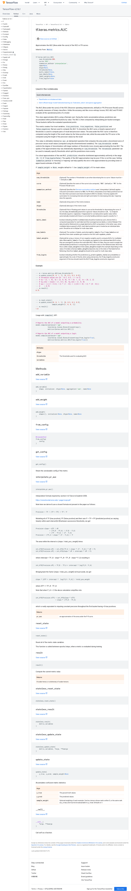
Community (73, 3)
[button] (14, 21)
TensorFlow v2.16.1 (11, 9)
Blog (32, 866)
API (47, 24)
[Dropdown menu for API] (49, 2)
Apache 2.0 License (37, 845)
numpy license (47, 847)
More (38, 14)
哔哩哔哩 (34, 876)
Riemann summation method (86, 189)
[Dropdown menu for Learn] (39, 2)
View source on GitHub (47, 39)
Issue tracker (85, 866)
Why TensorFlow (90, 3)
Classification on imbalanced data (50, 99)
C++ (23, 14)
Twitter (33, 873)
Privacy (40, 889)
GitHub (124, 3)
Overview (6, 14)
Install (27, 3)
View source (40, 379)
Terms (33, 889)
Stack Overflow (86, 873)
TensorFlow (39, 24)
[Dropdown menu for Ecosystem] (64, 2)
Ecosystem (58, 3)
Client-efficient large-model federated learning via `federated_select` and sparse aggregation (70, 103)
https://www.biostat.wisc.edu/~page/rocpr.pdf (53, 500)
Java (31, 14)
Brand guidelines (86, 876)
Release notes (86, 870)
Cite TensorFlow (86, 880)
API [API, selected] (45, 3)
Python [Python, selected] (16, 14)
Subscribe (120, 889)
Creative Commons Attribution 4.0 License (89, 843)
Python (67, 24)
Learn (35, 3)
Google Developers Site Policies (66, 845)
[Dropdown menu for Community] (79, 2)
